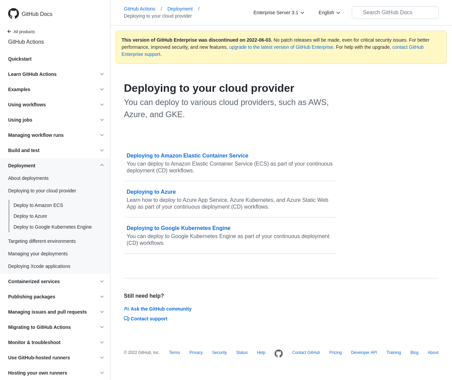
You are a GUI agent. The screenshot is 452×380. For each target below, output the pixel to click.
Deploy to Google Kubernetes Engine (53, 227)
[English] (329, 12)
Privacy (196, 352)
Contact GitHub (306, 352)
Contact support (145, 318)
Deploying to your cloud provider (158, 16)
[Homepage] (279, 354)
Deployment (184, 9)
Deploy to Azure (30, 216)
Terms (174, 352)
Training (393, 352)
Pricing (335, 352)
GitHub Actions (26, 42)
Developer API (364, 352)
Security (219, 352)
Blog (414, 352)
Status (241, 352)
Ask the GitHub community (158, 309)
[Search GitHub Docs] (395, 12)
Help (261, 352)
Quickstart (19, 59)
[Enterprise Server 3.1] (279, 12)
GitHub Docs (37, 14)
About (433, 352)
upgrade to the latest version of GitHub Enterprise (281, 47)
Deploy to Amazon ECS (38, 205)
